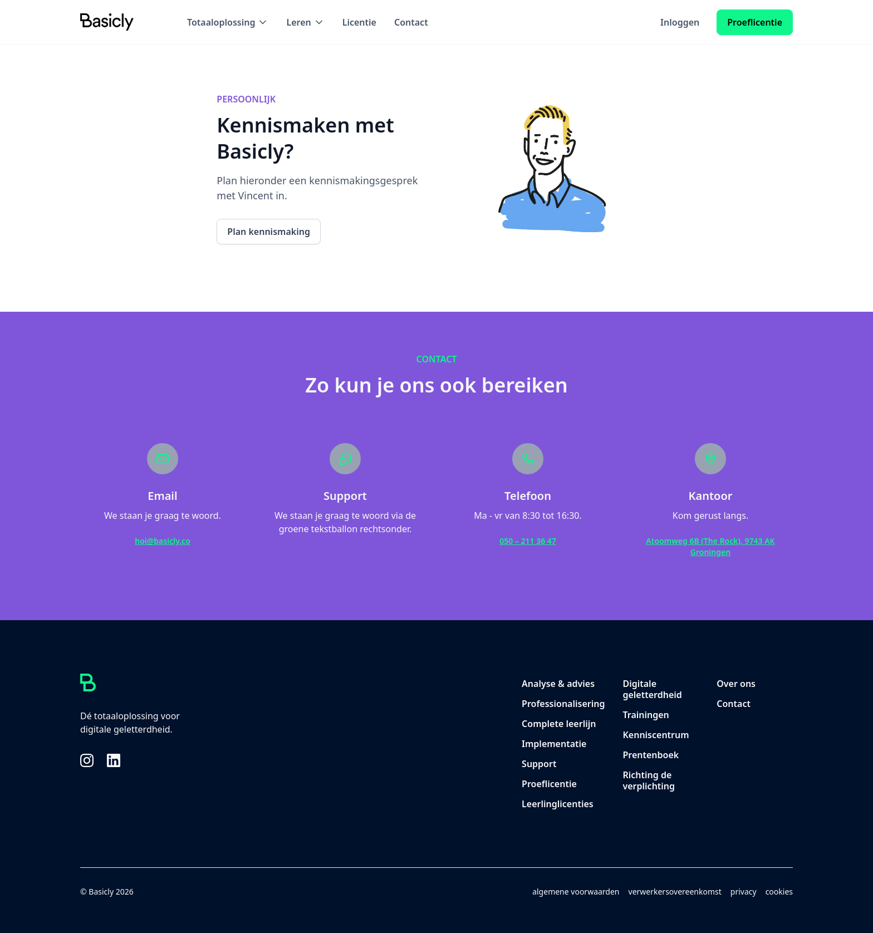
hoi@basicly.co (162, 541)
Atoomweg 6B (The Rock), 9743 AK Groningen (710, 546)
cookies (779, 891)
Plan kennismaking (268, 231)
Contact (411, 22)
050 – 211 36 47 (527, 541)
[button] (227, 22)
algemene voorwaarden (575, 891)
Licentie (359, 22)
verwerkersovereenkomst (675, 891)
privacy (743, 891)
